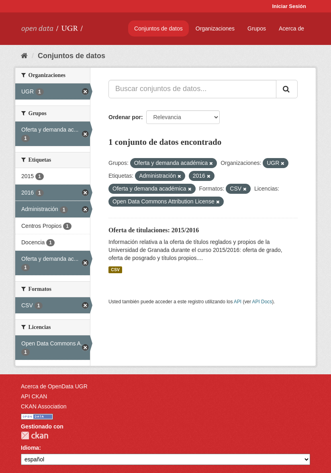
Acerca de (291, 28)
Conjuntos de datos (158, 28)
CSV (115, 269)
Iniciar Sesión (289, 6)
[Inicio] (24, 56)
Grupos (256, 28)
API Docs (262, 302)
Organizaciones (215, 28)
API (237, 302)
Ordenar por (124, 117)
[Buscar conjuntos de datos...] (192, 89)
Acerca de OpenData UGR (54, 386)
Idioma (30, 448)
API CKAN (34, 396)
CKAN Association (44, 406)
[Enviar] (287, 89)
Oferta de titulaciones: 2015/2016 (153, 230)
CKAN (34, 435)
